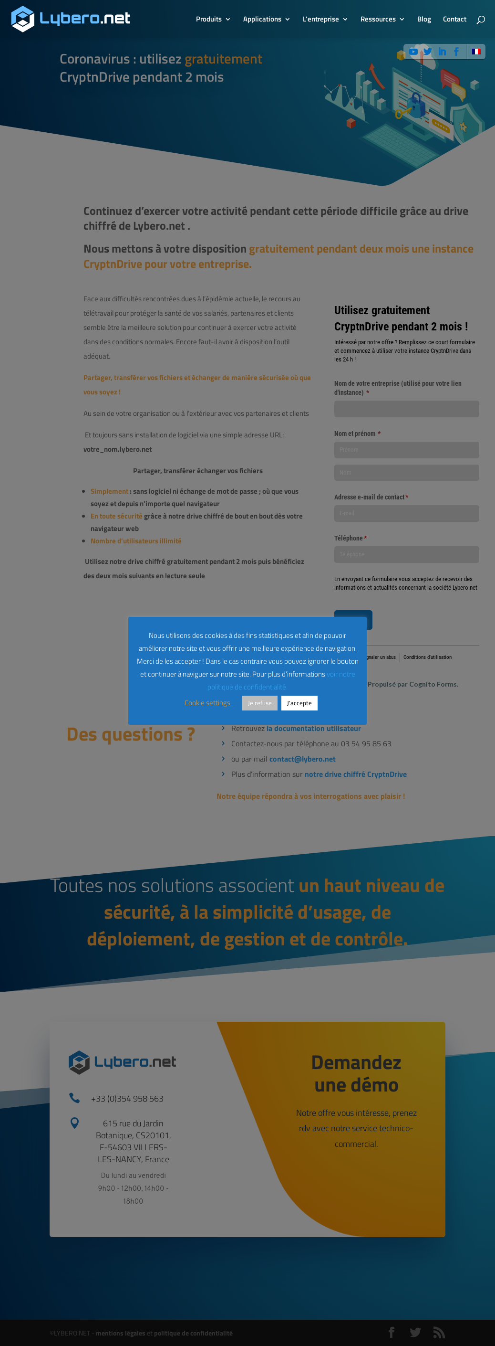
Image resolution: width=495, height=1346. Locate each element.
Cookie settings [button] (207, 702)
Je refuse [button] (260, 703)
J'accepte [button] (299, 703)
